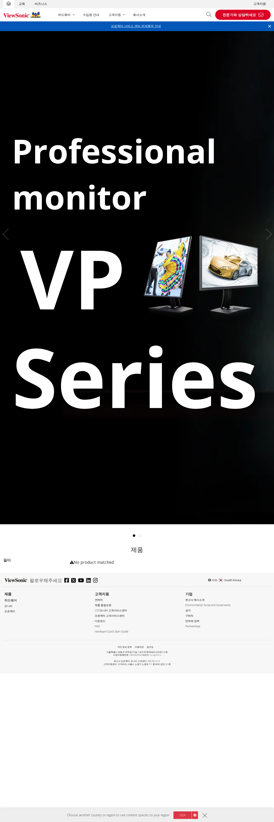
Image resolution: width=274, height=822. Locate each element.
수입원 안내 (91, 15)
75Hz (14, 705)
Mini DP (16, 794)
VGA (13, 776)
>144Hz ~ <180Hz (23, 717)
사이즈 (12, 628)
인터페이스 (15, 770)
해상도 (12, 664)
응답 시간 (14, 734)
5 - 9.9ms (17, 758)
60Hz (14, 699)
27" (13, 646)
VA (12, 592)
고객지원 (259, 4)
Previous (7, 234)
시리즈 (12, 581)
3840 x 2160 (19, 681)
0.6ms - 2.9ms (20, 746)
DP (12, 788)
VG (12, 598)
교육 (22, 4)
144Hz (15, 711)
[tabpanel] (137, 277)
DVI (13, 782)
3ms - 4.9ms (19, 752)
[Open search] (210, 15)
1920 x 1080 (19, 669)
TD (12, 586)
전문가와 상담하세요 (239, 14)
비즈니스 (41, 4)
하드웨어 (64, 15)
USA (182, 815)
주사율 (12, 693)
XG (12, 616)
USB (13, 805)
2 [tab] (140, 536)
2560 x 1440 (19, 675)
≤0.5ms (15, 740)
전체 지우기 (56, 570)
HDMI (14, 800)
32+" (14, 652)
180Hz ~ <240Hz (22, 723)
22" (13, 634)
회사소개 (139, 15)
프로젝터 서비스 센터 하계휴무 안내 (136, 26)
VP (12, 604)
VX (12, 610)
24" (13, 640)
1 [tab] (134, 536)
